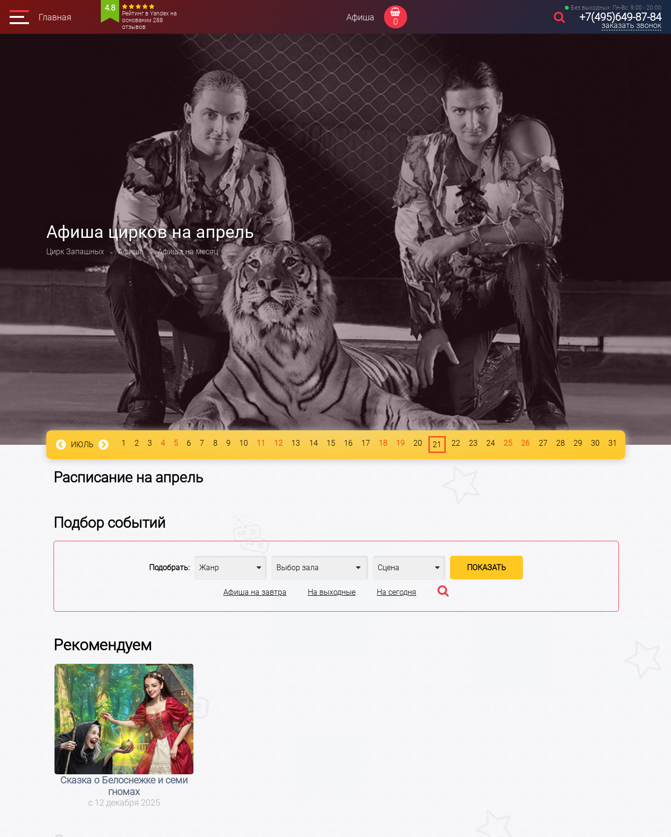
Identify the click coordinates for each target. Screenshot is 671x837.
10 (243, 443)
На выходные (332, 592)
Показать (486, 567)
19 (400, 443)
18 (383, 443)
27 (543, 443)
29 (578, 443)
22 (456, 443)
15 (331, 443)
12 (278, 443)
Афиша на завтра (255, 592)
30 (595, 443)
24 (490, 443)
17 (365, 443)
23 (473, 443)
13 (295, 443)
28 (560, 443)
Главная (55, 17)
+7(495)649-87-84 (620, 17)
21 (437, 444)
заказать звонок (631, 25)
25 (508, 443)
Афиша (360, 17)
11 (261, 443)
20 (417, 443)
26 (525, 443)
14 (313, 443)
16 (348, 443)
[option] (124, 736)
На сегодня (396, 592)
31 (612, 443)
